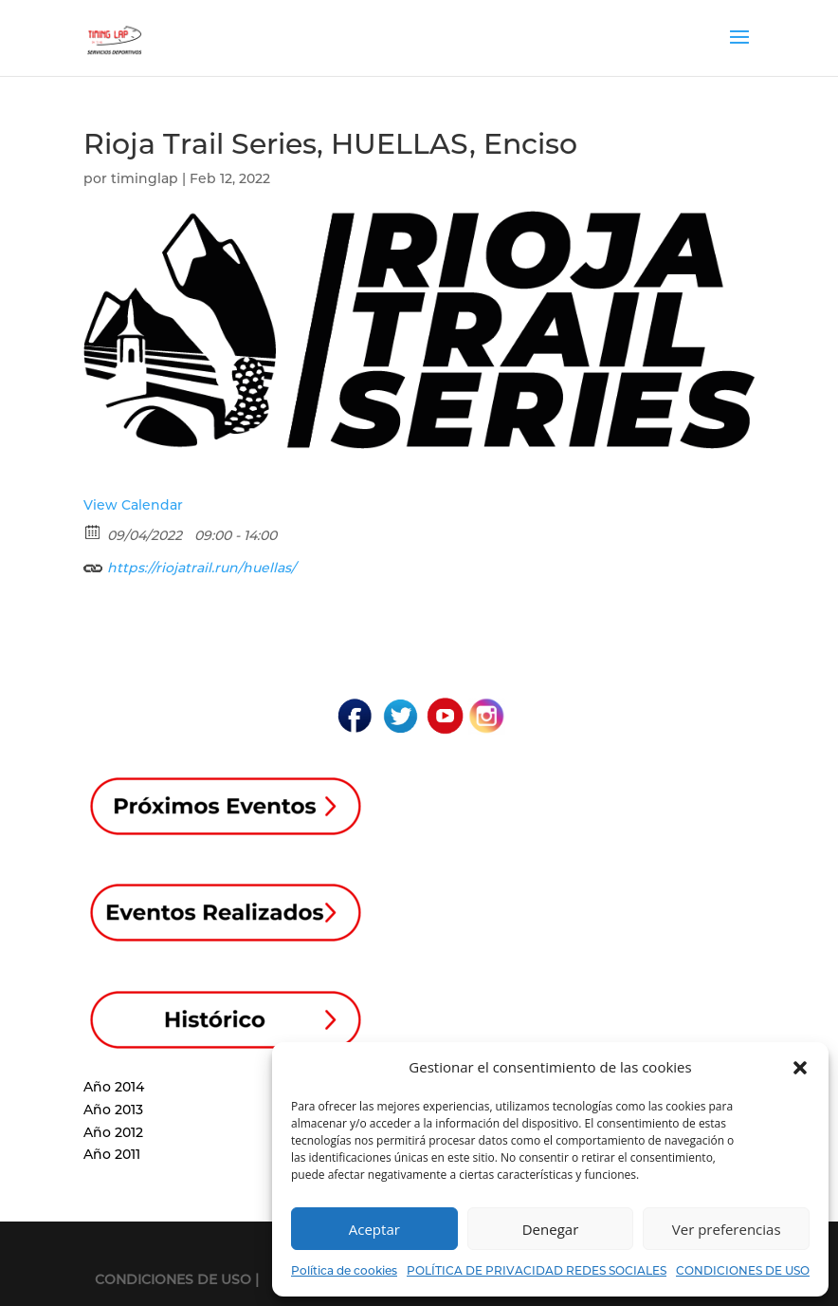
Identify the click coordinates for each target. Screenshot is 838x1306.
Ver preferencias (726, 1229)
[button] (800, 1067)
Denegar (550, 1229)
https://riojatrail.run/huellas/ (189, 565)
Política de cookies (344, 1270)
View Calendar (133, 504)
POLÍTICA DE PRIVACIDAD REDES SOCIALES (536, 1270)
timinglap (144, 178)
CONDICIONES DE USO (743, 1270)
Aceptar (374, 1229)
